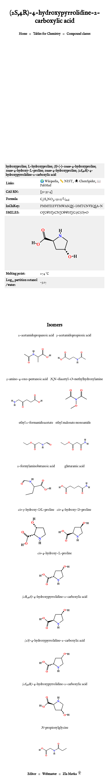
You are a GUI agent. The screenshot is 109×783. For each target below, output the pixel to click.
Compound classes (78, 34)
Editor (31, 774)
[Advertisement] (54, 101)
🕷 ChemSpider (84, 181)
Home (23, 34)
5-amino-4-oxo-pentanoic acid (27, 379)
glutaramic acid (74, 466)
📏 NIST (66, 181)
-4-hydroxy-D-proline (74, 510)
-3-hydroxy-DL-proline (36, 510)
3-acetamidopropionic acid (73, 335)
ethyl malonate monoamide (73, 423)
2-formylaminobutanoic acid (36, 466)
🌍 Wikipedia (49, 181)
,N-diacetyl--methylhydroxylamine (76, 379)
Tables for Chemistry (47, 34)
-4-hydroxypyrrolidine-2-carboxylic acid (54, 597)
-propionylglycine (54, 728)
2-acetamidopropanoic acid (36, 335)
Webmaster (49, 774)
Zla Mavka (70, 774)
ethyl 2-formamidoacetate (36, 423)
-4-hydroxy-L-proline (54, 553)
